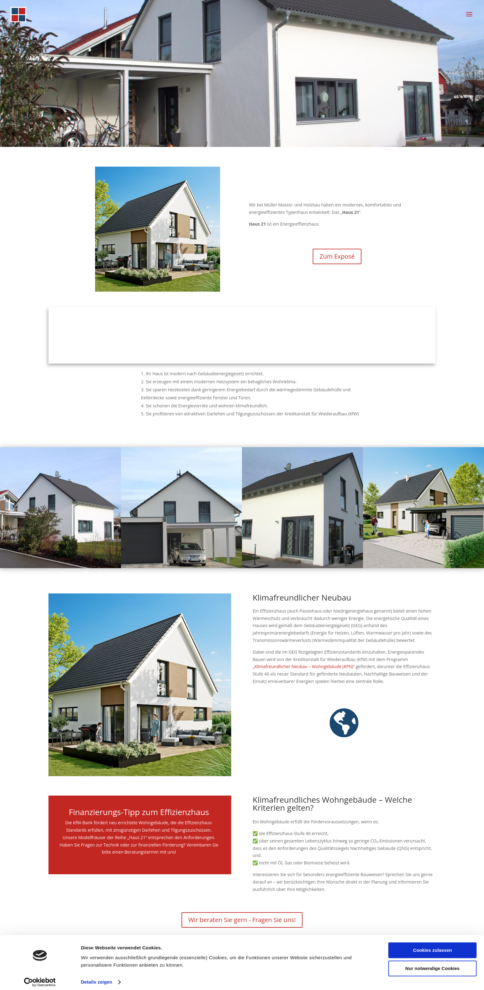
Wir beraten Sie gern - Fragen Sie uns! (242, 920)
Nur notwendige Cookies (432, 964)
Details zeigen (96, 977)
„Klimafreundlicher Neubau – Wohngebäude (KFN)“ (303, 666)
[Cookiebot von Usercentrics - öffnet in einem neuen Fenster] (40, 978)
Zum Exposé (337, 256)
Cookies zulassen (432, 946)
